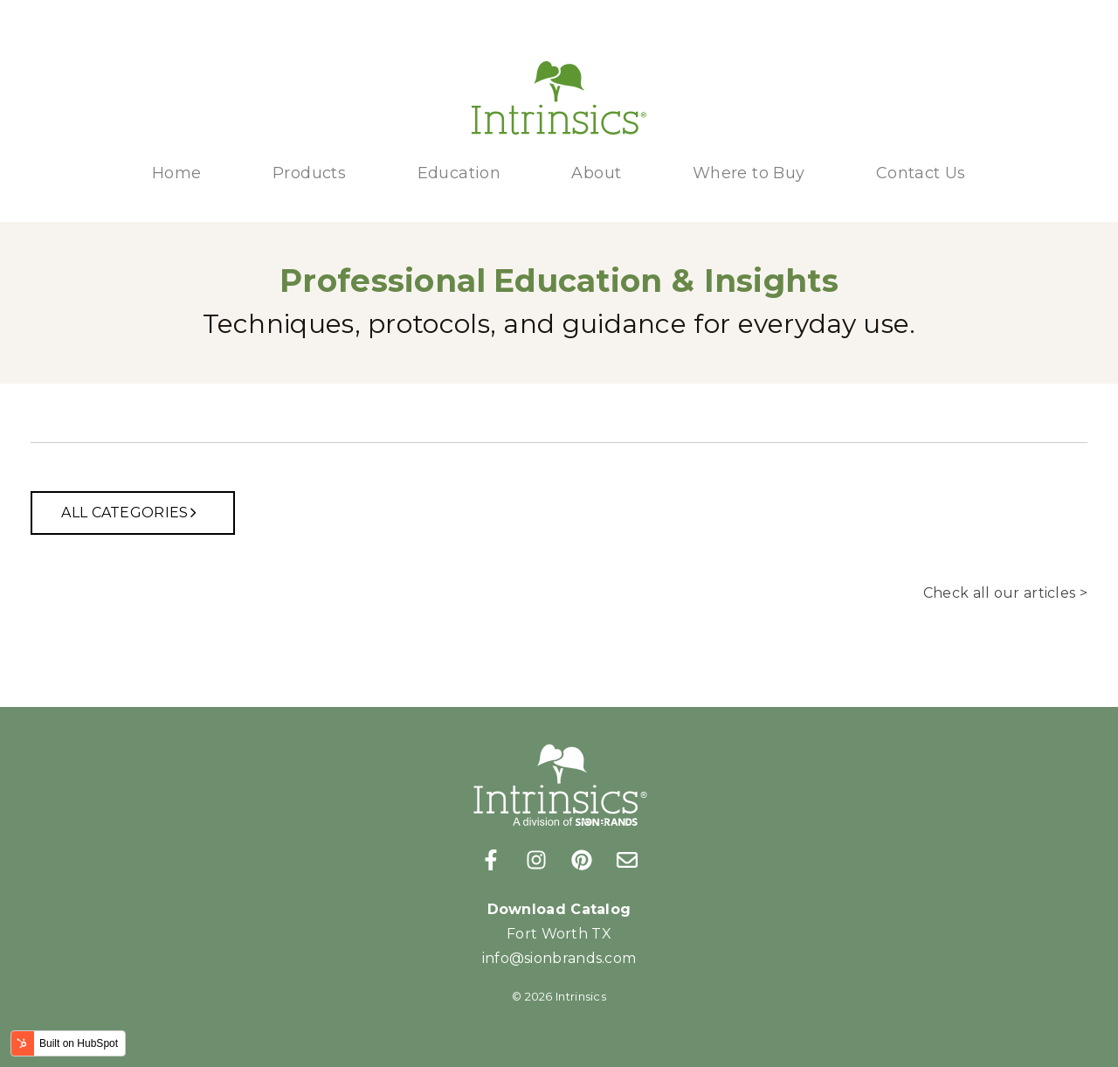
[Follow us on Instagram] (536, 859)
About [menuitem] (596, 173)
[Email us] (627, 859)
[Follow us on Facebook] (490, 859)
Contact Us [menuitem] (921, 173)
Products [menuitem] (309, 173)
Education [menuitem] (459, 173)
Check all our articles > (1005, 593)
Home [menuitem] (177, 173)
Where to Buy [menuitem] (749, 173)
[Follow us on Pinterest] (581, 859)
